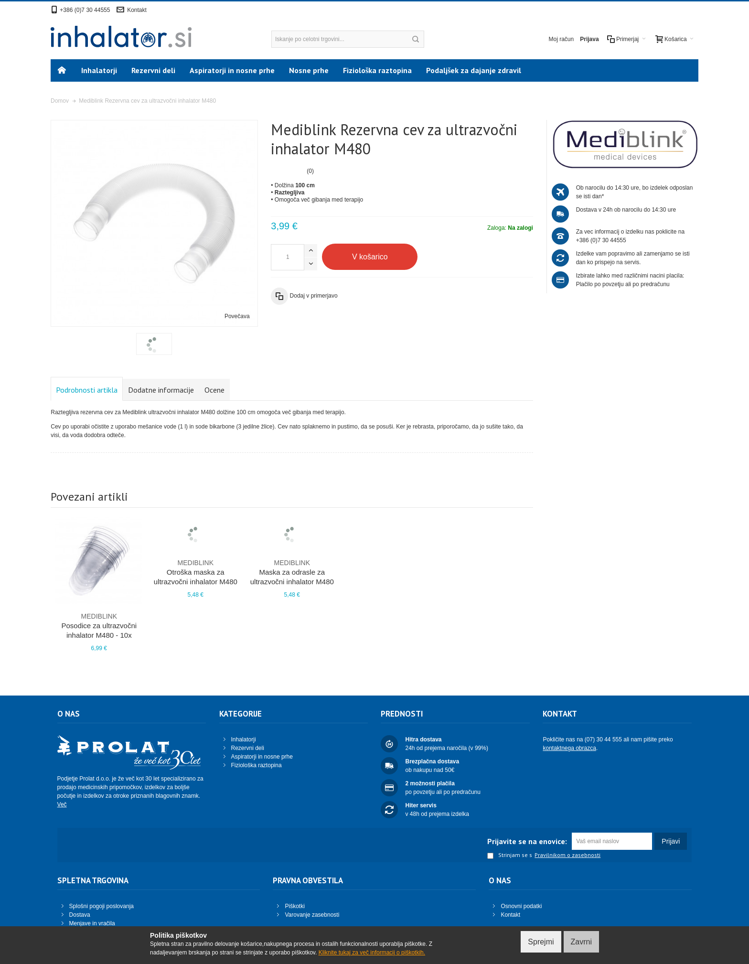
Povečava (237, 316)
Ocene (214, 390)
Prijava (589, 39)
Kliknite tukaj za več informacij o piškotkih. (372, 952)
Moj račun (561, 39)
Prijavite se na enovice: (527, 841)
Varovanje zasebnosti (312, 914)
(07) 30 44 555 (603, 739)
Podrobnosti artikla (87, 390)
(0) (310, 171)
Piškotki (294, 906)
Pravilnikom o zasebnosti (567, 855)
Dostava (79, 914)
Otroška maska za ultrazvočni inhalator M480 (195, 572)
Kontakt (137, 10)
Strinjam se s (509, 855)
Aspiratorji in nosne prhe (262, 756)
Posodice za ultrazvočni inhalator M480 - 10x (98, 625)
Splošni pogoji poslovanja (101, 906)
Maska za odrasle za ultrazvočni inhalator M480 (291, 572)
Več (62, 804)
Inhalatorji (243, 739)
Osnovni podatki (521, 906)
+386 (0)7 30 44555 (85, 10)
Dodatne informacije (161, 390)
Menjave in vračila (92, 923)
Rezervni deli (247, 748)
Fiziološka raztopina (256, 765)
